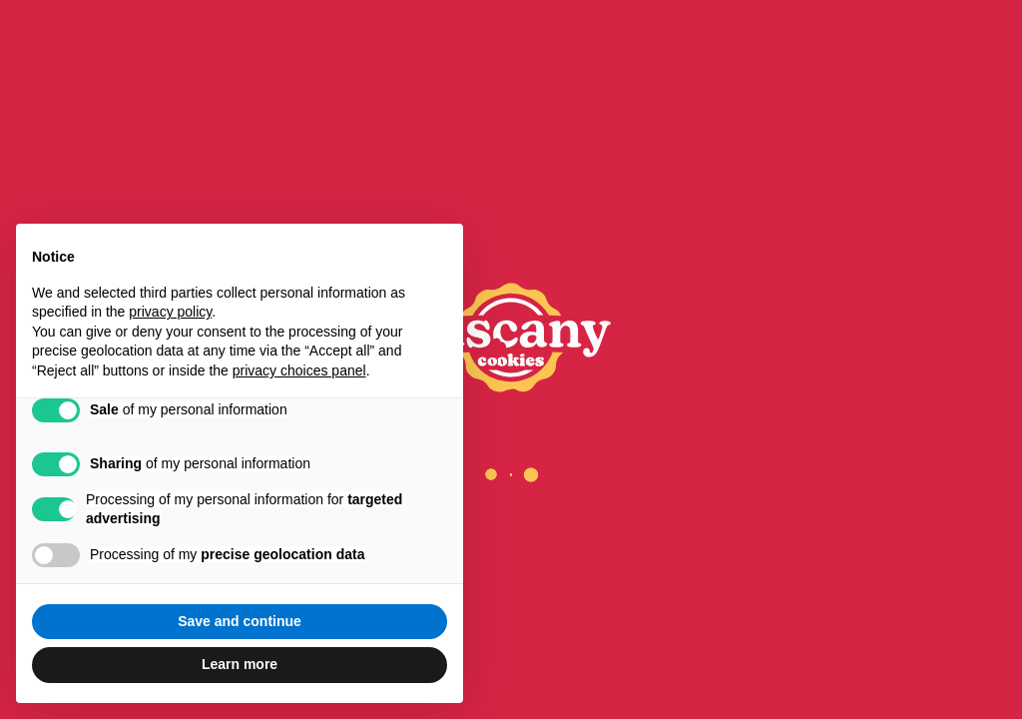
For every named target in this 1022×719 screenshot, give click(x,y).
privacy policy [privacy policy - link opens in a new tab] (170, 312)
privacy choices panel (299, 370)
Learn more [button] (239, 664)
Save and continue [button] (239, 621)
